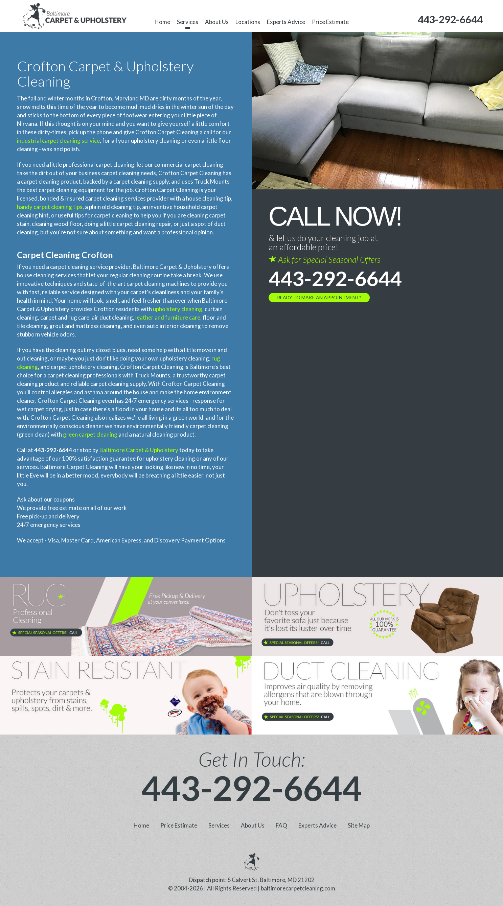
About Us (217, 21)
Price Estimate (330, 21)
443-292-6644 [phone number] (335, 278)
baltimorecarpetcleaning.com (298, 888)
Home (162, 21)
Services (187, 21)
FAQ (281, 825)
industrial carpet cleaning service (58, 140)
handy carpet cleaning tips (50, 206)
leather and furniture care (167, 317)
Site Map (359, 825)
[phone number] (450, 19)
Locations (247, 21)
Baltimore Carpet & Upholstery (138, 450)
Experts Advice (286, 21)
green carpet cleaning (90, 434)
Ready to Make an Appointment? (319, 297)
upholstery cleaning (177, 308)
